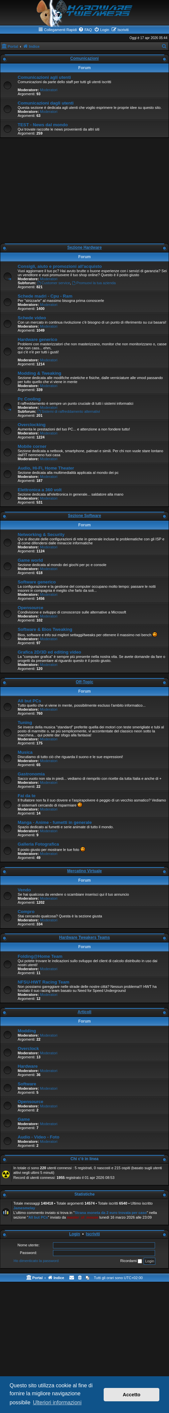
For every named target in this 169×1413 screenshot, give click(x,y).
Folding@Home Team (40, 956)
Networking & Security (41, 534)
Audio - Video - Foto (38, 1136)
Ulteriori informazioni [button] (57, 1402)
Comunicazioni (84, 58)
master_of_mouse (82, 1217)
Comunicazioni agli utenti (44, 77)
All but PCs (29, 700)
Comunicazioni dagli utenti (46, 103)
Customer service (53, 283)
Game (24, 1119)
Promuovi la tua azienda (94, 283)
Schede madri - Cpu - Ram (45, 296)
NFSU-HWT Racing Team (43, 982)
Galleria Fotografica (38, 844)
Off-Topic (84, 682)
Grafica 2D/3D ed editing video (49, 652)
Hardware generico (37, 339)
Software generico (37, 581)
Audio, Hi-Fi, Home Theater (46, 468)
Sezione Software (84, 515)
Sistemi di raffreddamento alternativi (68, 411)
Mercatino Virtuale (84, 871)
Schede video (32, 317)
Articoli (84, 1012)
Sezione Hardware (84, 247)
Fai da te (27, 795)
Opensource (30, 607)
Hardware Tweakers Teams (84, 937)
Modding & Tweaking (39, 373)
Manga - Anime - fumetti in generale (55, 822)
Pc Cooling (29, 398)
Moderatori (49, 90)
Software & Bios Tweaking (45, 629)
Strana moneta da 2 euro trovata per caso (111, 1213)
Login (74, 1234)
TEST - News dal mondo (43, 124)
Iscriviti (93, 1234)
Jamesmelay (24, 1208)
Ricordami (131, 1261)
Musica (25, 752)
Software (27, 1083)
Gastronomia (31, 773)
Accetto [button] (131, 1394)
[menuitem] (85, 30)
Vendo (24, 889)
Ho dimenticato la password (36, 1261)
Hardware (28, 1066)
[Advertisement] (84, 192)
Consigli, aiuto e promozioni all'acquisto (60, 266)
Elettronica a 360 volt (40, 489)
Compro (26, 911)
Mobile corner (32, 446)
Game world (30, 560)
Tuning (25, 722)
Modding (27, 1030)
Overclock (28, 1048)
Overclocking (32, 424)
